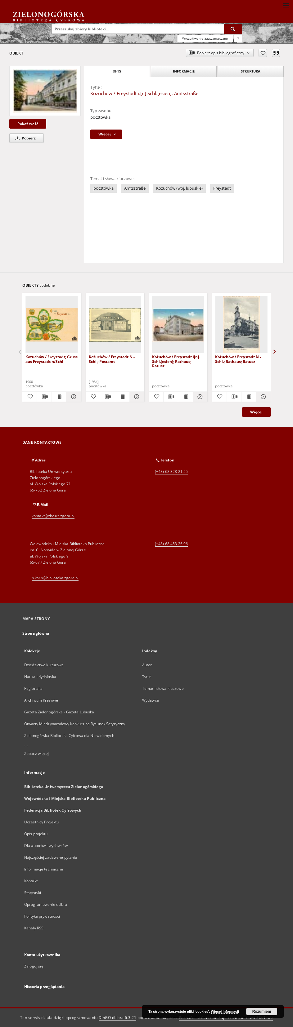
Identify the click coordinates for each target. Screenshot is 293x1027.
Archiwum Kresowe (41, 700)
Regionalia (33, 688)
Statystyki (32, 892)
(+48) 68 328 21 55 (171, 471)
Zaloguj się (33, 966)
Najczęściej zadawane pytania (50, 857)
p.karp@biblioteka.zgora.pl (55, 577)
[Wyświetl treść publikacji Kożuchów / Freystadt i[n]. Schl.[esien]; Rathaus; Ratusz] (185, 397)
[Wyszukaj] (233, 29)
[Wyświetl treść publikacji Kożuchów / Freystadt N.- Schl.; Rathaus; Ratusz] (248, 397)
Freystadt (222, 188)
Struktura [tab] (250, 71)
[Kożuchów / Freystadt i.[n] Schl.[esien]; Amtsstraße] (45, 90)
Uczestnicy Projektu (41, 822)
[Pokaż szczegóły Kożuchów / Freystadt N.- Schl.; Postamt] (136, 397)
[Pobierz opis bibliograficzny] (44, 397)
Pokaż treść (27, 123)
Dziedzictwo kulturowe (44, 665)
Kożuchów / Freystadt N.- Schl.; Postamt (112, 359)
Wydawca (150, 700)
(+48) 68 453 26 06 (171, 543)
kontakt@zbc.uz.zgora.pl (53, 515)
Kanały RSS (33, 928)
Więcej (256, 412)
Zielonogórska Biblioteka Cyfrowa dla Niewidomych (69, 735)
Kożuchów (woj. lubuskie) (179, 188)
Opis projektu (36, 833)
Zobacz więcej (36, 753)
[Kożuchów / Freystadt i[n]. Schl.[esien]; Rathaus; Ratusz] (178, 325)
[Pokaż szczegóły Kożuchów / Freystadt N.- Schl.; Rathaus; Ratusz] (262, 397)
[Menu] (285, 5)
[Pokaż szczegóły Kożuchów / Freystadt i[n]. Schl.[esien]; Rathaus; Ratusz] (199, 397)
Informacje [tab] (184, 71)
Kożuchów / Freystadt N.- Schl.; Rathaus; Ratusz (238, 359)
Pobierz (24, 138)
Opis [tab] (117, 71)
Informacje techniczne (43, 869)
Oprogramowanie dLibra (45, 904)
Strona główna (35, 633)
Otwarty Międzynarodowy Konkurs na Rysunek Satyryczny (74, 723)
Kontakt (31, 881)
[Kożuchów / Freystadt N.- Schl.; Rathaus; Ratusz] (241, 325)
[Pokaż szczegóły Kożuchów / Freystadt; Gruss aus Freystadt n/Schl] (72, 397)
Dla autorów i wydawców (46, 845)
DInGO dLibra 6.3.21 (118, 1017)
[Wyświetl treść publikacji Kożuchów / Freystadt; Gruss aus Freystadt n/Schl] (59, 397)
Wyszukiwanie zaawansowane (205, 38)
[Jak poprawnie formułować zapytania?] (238, 38)
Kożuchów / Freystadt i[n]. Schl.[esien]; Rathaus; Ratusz (176, 361)
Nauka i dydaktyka (40, 676)
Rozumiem (261, 1011)
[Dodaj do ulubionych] (263, 53)
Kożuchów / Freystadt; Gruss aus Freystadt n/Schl (51, 359)
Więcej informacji (225, 1011)
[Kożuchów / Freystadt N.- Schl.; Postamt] (115, 325)
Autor (147, 665)
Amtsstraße (135, 188)
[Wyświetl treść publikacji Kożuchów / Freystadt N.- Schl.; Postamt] (122, 397)
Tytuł (146, 676)
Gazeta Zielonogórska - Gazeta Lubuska (59, 712)
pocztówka (100, 117)
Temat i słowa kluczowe (163, 688)
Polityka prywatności (42, 916)
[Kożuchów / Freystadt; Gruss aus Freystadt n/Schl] (52, 325)
